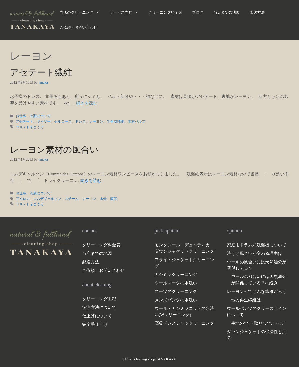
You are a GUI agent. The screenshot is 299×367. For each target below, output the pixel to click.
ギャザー (44, 121)
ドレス (80, 121)
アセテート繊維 (41, 72)
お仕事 (21, 116)
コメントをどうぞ (30, 127)
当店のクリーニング (82, 12)
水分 (103, 199)
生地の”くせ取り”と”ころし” (258, 323)
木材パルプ (136, 121)
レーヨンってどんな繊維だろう (256, 291)
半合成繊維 (115, 121)
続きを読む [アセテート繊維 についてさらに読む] (86, 103)
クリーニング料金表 (165, 12)
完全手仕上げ (95, 324)
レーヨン (96, 121)
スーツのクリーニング (176, 291)
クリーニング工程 (99, 299)
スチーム (72, 199)
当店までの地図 (226, 12)
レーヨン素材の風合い (54, 150)
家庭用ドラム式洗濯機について (256, 245)
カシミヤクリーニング (176, 274)
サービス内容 (126, 12)
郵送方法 (257, 12)
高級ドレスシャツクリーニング (184, 323)
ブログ (197, 12)
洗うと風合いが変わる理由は (254, 253)
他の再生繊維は (246, 300)
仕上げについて (97, 316)
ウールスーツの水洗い (176, 283)
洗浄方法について (99, 307)
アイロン (23, 199)
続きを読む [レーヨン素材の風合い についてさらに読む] (90, 180)
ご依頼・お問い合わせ (78, 27)
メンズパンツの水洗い (176, 300)
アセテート (24, 121)
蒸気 (113, 199)
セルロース (63, 121)
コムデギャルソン (47, 199)
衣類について (40, 116)
